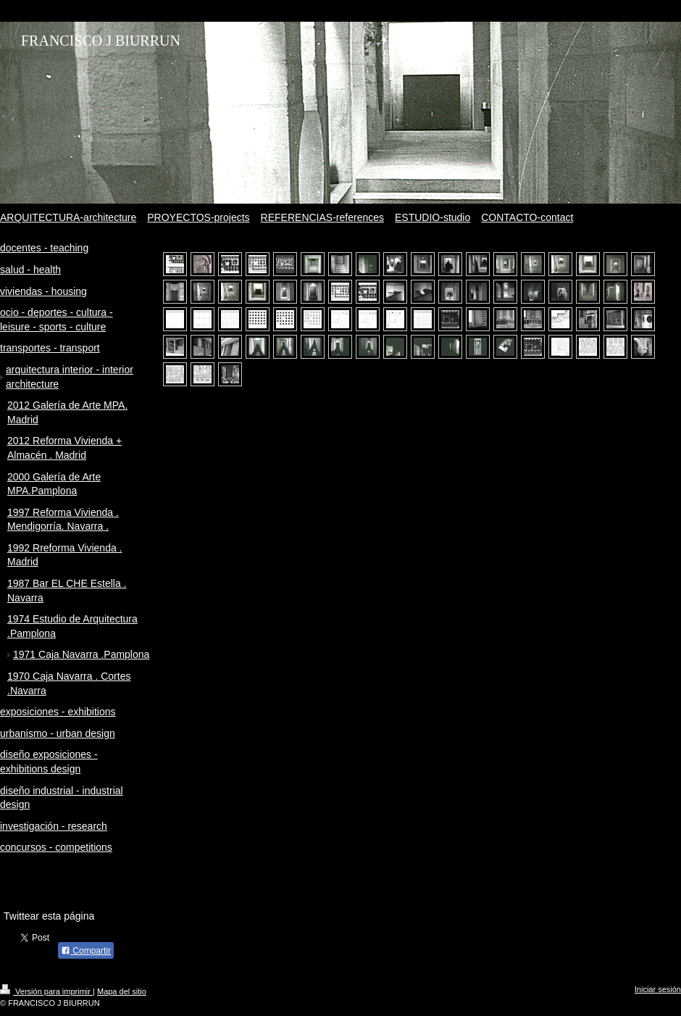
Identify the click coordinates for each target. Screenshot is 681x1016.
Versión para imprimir (46, 991)
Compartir (86, 951)
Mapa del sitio (121, 991)
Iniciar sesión (658, 989)
